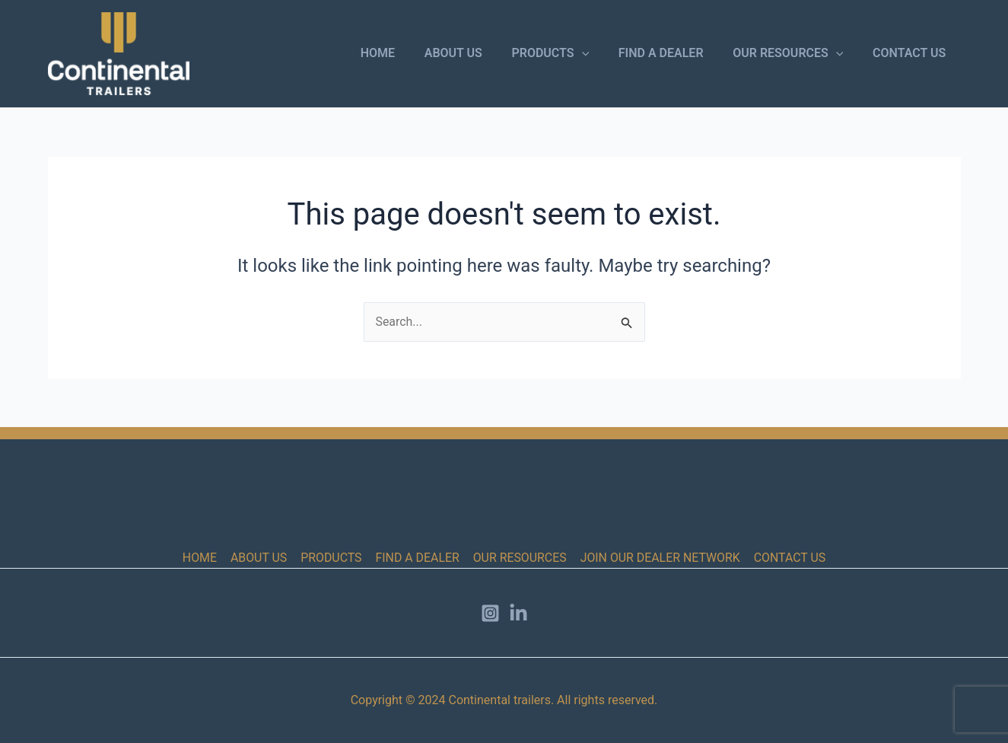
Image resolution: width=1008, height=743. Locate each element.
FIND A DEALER (673, 53)
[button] (599, 53)
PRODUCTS (568, 53)
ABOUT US (476, 53)
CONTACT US (911, 53)
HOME (405, 53)
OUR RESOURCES (795, 53)
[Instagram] (490, 613)
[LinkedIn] (518, 613)
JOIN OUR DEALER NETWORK (658, 557)
